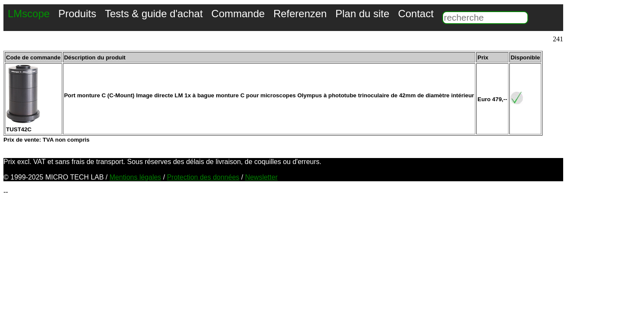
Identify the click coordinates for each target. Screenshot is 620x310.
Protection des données (203, 177)
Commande (238, 13)
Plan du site (362, 13)
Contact (416, 13)
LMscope (29, 13)
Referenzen (300, 13)
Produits (77, 13)
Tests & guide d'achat (153, 13)
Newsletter (261, 177)
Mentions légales (135, 177)
